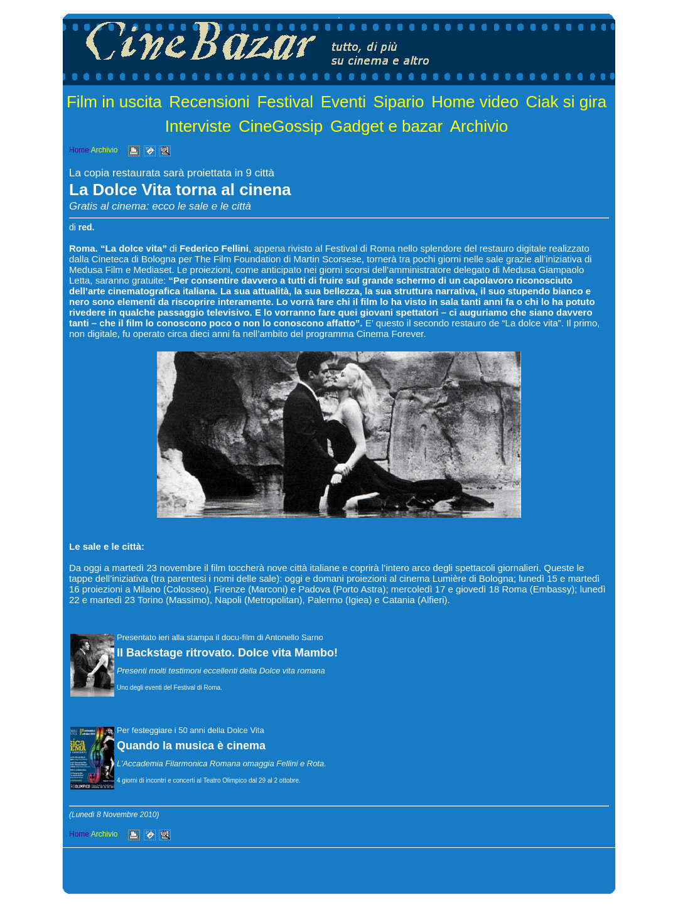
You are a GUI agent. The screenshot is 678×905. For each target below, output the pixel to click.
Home (79, 150)
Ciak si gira (566, 101)
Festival (285, 101)
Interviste (198, 126)
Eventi (343, 101)
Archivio (479, 126)
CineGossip (281, 126)
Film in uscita (114, 101)
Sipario (399, 101)
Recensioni (209, 101)
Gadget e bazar (386, 126)
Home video (475, 101)
